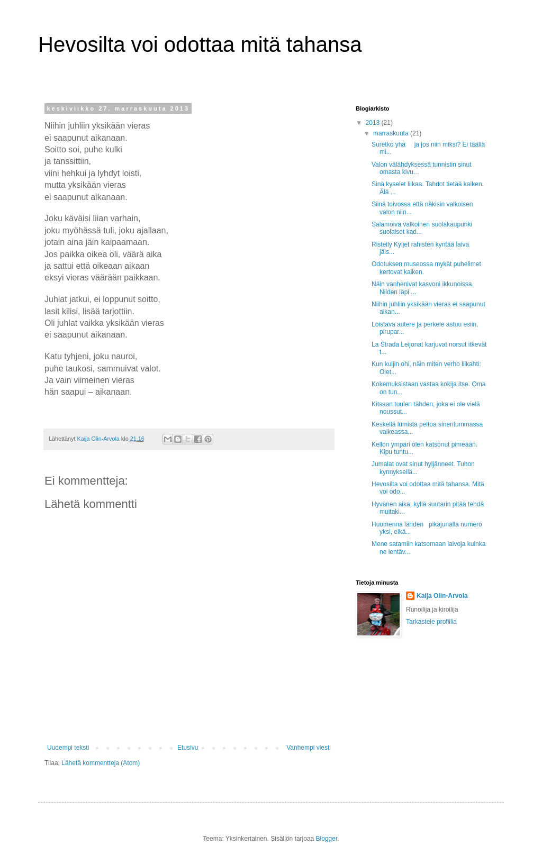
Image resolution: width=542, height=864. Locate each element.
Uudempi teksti (68, 747)
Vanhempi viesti (308, 747)
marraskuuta (391, 133)
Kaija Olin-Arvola (442, 595)
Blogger (327, 838)
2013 (374, 122)
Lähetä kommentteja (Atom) (100, 763)
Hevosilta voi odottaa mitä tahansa (200, 44)
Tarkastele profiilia (431, 621)
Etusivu (187, 747)
